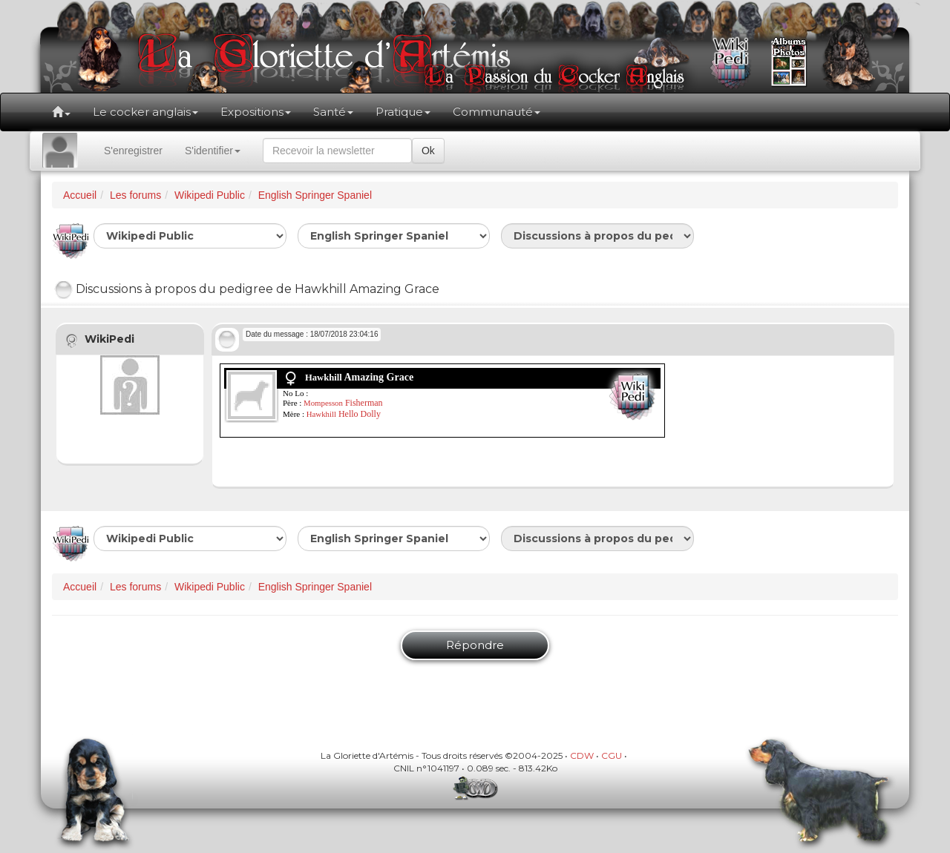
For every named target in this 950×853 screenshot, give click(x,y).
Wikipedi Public (209, 195)
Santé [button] (333, 112)
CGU (611, 755)
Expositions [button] (255, 112)
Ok (428, 151)
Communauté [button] (496, 112)
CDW (582, 755)
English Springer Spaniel (315, 195)
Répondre (475, 645)
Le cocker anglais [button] (145, 112)
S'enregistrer (133, 151)
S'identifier (212, 151)
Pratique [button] (403, 112)
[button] (61, 112)
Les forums (135, 195)
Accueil (79, 195)
